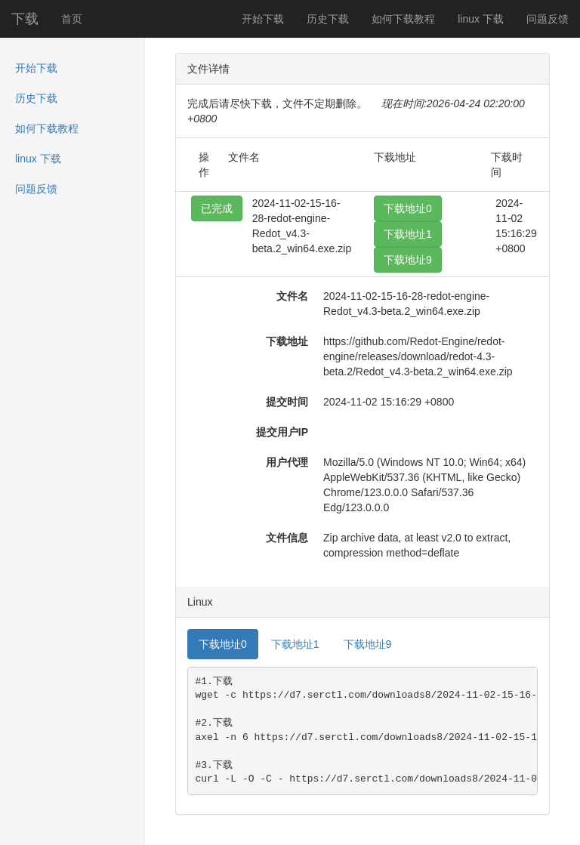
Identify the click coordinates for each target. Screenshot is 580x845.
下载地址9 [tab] (368, 644)
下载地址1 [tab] (295, 644)
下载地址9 (408, 260)
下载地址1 (408, 234)
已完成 (217, 208)
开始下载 (263, 19)
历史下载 (328, 19)
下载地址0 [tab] (223, 644)
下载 (25, 18)
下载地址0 (408, 208)
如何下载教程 (403, 19)
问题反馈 (547, 19)
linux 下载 (481, 19)
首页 (71, 19)
